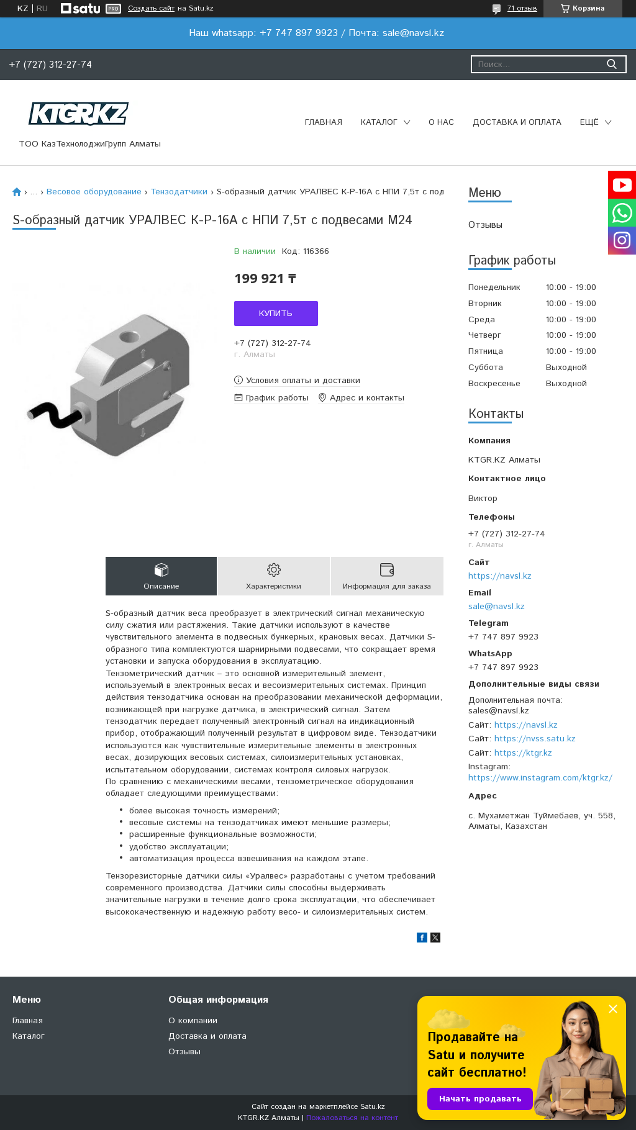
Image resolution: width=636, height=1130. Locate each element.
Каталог (379, 123)
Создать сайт (151, 8)
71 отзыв (522, 8)
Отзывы (485, 225)
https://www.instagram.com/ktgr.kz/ (540, 778)
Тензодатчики (178, 192)
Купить (276, 313)
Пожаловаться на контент (352, 1118)
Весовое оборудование (94, 192)
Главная (323, 123)
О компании (192, 1021)
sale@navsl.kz (496, 606)
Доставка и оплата (517, 123)
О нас (441, 123)
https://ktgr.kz (523, 753)
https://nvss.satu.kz (535, 739)
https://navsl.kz (500, 576)
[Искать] (611, 64)
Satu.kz (372, 1106)
